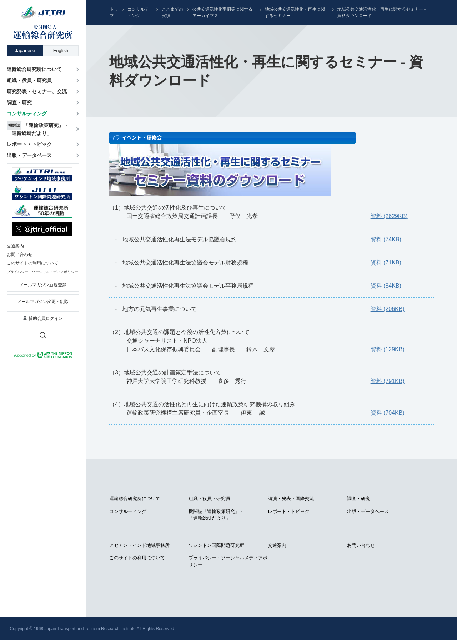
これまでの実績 (172, 12)
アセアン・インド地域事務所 (139, 545)
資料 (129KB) (388, 349)
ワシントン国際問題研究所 (216, 545)
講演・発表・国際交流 (291, 498)
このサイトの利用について (137, 557)
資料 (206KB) (388, 309)
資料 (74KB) (386, 239)
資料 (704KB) (388, 413)
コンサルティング (138, 12)
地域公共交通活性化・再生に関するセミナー (295, 12)
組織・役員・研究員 (209, 498)
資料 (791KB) (388, 381)
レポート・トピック (289, 511)
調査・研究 (358, 498)
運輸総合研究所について (134, 498)
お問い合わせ (361, 545)
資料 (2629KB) (389, 216)
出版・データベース (368, 511)
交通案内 (277, 545)
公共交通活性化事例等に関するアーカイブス (222, 12)
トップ (114, 12)
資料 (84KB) (386, 286)
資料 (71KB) (386, 262)
